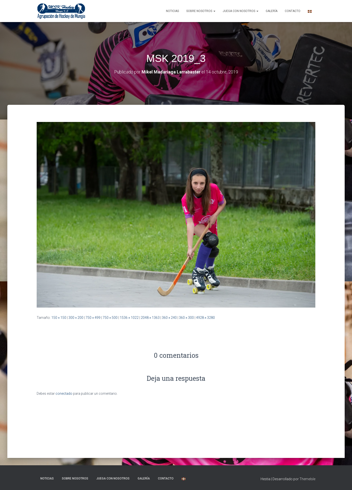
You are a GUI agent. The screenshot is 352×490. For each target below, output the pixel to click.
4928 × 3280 (205, 318)
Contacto (292, 11)
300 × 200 (75, 318)
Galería (271, 11)
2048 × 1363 (150, 318)
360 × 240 (169, 318)
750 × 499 (93, 318)
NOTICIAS (172, 11)
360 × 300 (186, 318)
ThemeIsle (307, 479)
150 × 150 (58, 318)
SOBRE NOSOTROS (200, 11)
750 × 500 (110, 318)
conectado (63, 393)
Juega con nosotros (240, 11)
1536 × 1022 (129, 318)
